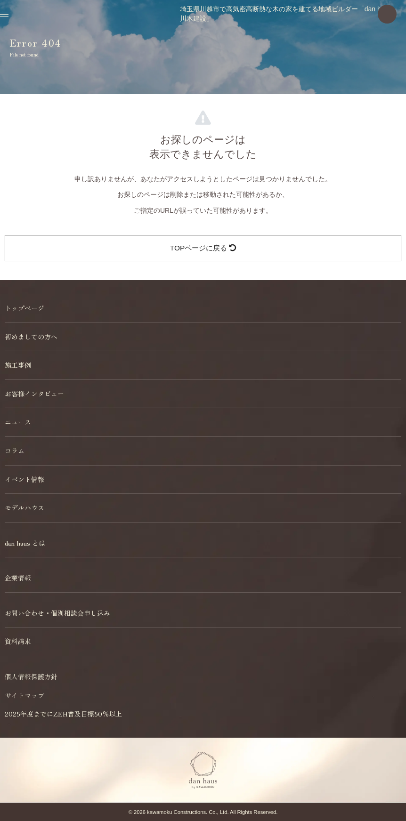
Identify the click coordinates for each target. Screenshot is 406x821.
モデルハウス (24, 507)
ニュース (18, 422)
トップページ (24, 308)
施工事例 (18, 365)
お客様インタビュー (34, 393)
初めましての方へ (31, 336)
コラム (14, 450)
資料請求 (18, 641)
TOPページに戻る (203, 248)
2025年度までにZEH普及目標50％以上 (63, 713)
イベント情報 (24, 479)
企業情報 (18, 577)
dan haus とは (25, 542)
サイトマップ (24, 695)
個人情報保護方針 (31, 676)
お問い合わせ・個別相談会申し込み (57, 613)
